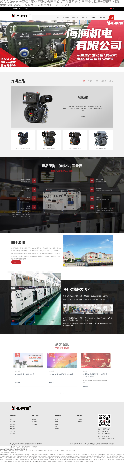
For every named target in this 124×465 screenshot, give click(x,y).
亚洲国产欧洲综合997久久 (33, 458)
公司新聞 (12, 427)
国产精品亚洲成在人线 (20, 458)
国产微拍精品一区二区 (14, 460)
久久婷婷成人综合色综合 (61, 462)
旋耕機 (111, 81)
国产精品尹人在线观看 (82, 457)
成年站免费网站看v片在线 (96, 458)
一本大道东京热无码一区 (99, 460)
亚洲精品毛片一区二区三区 (29, 464)
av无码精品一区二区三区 (53, 457)
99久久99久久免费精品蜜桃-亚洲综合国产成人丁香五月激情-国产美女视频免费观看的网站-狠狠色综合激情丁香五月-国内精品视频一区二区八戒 (37, 453)
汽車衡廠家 (35, 449)
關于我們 (12, 424)
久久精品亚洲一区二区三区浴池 (80, 458)
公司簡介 (34, 422)
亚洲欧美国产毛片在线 (87, 460)
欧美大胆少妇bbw (107, 457)
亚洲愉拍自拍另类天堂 (8, 458)
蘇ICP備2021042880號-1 (76, 446)
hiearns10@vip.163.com (108, 441)
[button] (56, 69)
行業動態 (79, 424)
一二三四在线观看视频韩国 (73, 460)
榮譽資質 (12, 431)
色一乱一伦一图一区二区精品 (57, 460)
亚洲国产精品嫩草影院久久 (68, 457)
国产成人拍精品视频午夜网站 (41, 460)
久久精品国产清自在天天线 (95, 457)
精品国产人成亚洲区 (49, 462)
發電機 (90, 81)
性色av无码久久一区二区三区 (90, 462)
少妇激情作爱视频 (88, 464)
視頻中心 (12, 434)
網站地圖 (86, 446)
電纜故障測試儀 (26, 449)
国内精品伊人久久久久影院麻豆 (49, 458)
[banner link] (62, 43)
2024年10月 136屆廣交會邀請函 (61, 378)
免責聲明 (97, 446)
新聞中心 (80, 418)
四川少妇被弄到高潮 (15, 457)
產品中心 (12, 429)
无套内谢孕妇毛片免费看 (64, 458)
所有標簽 (92, 446)
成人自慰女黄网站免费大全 (44, 464)
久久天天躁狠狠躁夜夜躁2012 (8, 455)
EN (112, 8)
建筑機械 (103, 81)
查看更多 (83, 116)
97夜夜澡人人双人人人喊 (27, 457)
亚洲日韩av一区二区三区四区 (106, 462)
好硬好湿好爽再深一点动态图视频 (74, 464)
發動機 (83, 81)
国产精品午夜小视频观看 (110, 458)
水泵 (96, 81)
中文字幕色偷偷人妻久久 (58, 464)
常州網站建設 (110, 446)
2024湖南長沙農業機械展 (24, 378)
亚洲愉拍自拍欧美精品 (41, 457)
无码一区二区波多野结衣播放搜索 (34, 462)
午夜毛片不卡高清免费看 (17, 462)
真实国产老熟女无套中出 (113, 460)
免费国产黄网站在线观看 (74, 462)
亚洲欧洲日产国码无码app (15, 464)
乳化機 (18, 449)
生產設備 (34, 427)
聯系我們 (12, 436)
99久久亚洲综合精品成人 (26, 460)
